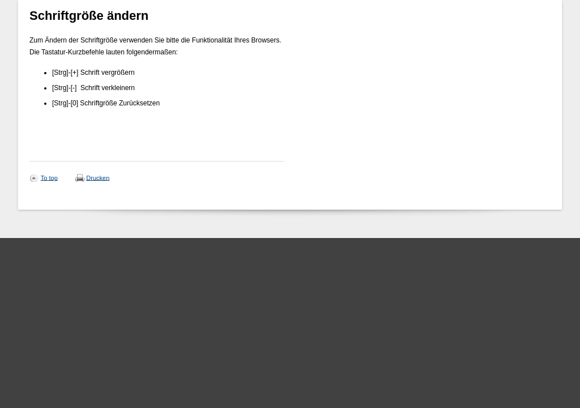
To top (49, 177)
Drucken (97, 177)
